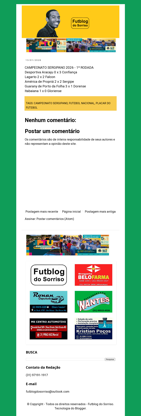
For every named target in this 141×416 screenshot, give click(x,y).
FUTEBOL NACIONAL (81, 103)
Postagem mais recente (41, 211)
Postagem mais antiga (100, 211)
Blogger (80, 408)
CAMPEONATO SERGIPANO (51, 103)
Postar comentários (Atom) (55, 219)
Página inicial (71, 211)
